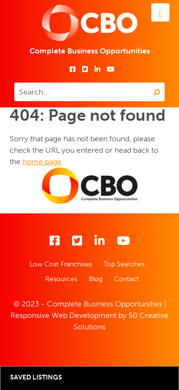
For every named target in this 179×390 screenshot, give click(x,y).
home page (42, 161)
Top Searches (124, 264)
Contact (126, 279)
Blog (96, 279)
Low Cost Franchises (61, 264)
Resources (61, 279)
